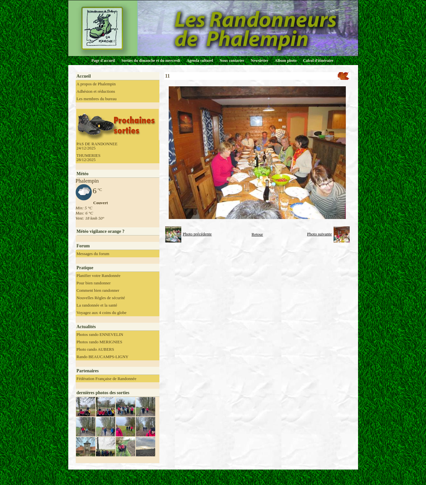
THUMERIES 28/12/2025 (88, 157)
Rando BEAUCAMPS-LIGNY (102, 356)
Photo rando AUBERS (95, 349)
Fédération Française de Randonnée (107, 378)
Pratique (85, 267)
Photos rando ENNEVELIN (100, 334)
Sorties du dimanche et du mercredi (150, 60)
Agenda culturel (200, 60)
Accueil (84, 76)
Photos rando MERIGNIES (99, 341)
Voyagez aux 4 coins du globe (102, 312)
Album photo (286, 60)
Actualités (86, 326)
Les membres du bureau (97, 98)
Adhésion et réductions (96, 91)
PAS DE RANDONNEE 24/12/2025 (97, 145)
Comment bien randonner (98, 290)
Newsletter (260, 60)
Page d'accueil (103, 60)
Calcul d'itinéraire (318, 60)
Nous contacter (232, 60)
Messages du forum (93, 253)
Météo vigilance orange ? (101, 231)
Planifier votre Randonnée (98, 275)
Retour (257, 234)
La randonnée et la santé (97, 305)
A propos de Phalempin (96, 83)
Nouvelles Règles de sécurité (101, 297)
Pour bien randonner (94, 283)
